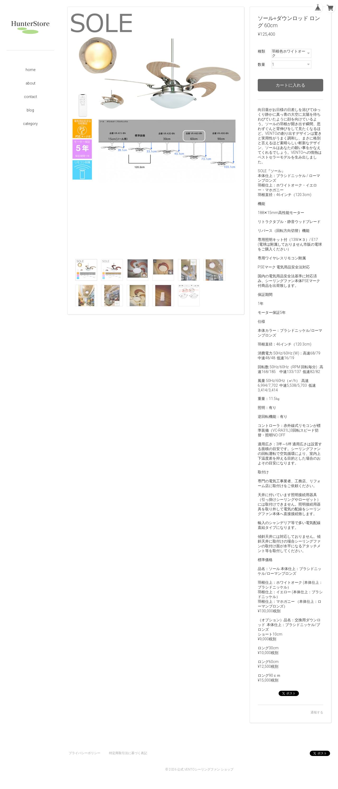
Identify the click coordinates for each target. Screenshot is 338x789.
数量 (261, 64)
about (30, 83)
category (30, 124)
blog (30, 110)
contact (30, 97)
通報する (317, 712)
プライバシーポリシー (84, 753)
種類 (261, 51)
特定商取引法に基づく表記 (128, 753)
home (30, 70)
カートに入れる (290, 85)
